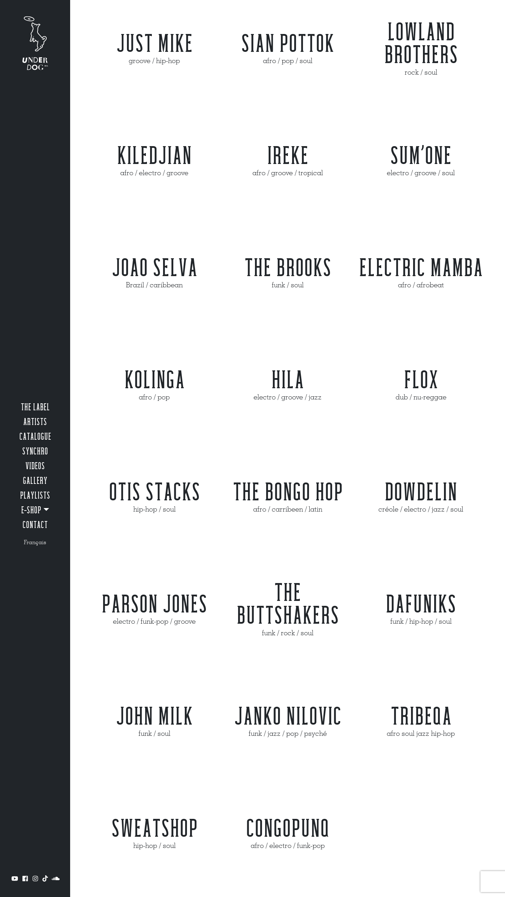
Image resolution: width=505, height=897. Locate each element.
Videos (35, 466)
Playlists (35, 496)
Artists (35, 422)
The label (35, 407)
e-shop (31, 510)
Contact (35, 525)
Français (35, 542)
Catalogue (35, 437)
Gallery (35, 481)
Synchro (35, 452)
